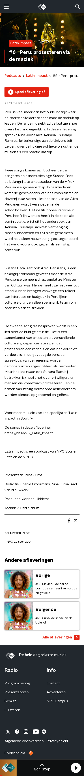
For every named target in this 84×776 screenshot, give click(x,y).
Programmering (17, 683)
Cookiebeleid (14, 753)
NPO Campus (57, 701)
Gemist (10, 701)
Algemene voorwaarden (24, 741)
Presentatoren (16, 692)
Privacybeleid (57, 741)
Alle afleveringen (61, 637)
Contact (53, 683)
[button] (76, 768)
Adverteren (56, 692)
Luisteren (12, 710)
